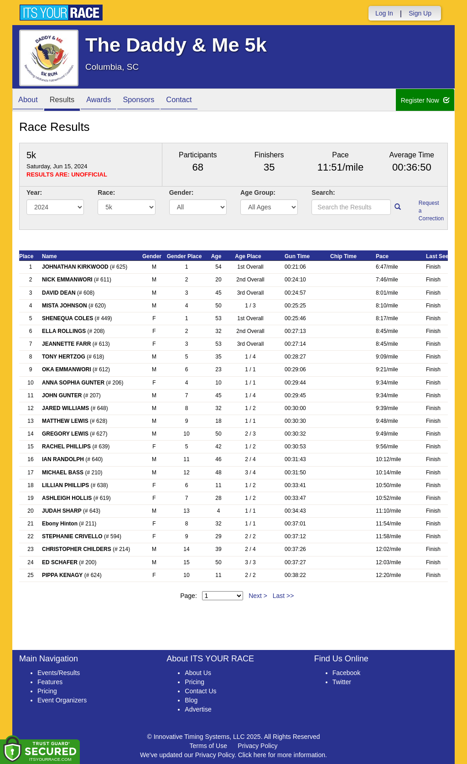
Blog (191, 700)
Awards (107, 100)
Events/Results (58, 672)
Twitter (341, 682)
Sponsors (150, 100)
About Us (198, 672)
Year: (34, 192)
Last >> (283, 595)
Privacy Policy (257, 745)
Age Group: (257, 192)
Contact (194, 100)
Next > (258, 595)
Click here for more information (281, 755)
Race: (106, 192)
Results (67, 100)
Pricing (47, 691)
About (30, 100)
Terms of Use (208, 745)
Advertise (198, 709)
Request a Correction (430, 211)
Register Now (425, 100)
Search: (323, 192)
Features (49, 682)
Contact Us (200, 691)
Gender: (181, 192)
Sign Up (420, 13)
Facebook (346, 672)
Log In (384, 13)
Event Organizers (62, 700)
